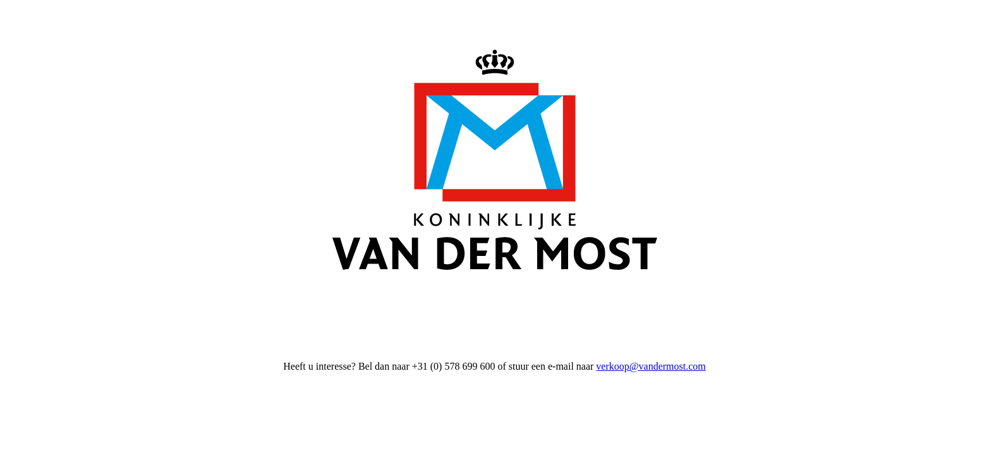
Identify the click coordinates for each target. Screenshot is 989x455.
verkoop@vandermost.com (650, 366)
